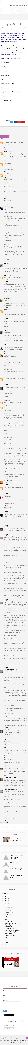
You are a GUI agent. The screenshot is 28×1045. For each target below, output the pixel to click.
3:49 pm (6, 404)
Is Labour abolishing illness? (11, 932)
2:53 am (6, 281)
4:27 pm (6, 478)
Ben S (5, 486)
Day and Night (8, 925)
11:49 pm (6, 198)
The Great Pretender (6, 71)
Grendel (5, 513)
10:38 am (6, 359)
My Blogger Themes (23, 1040)
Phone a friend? (8, 921)
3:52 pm (6, 436)
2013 (5, 896)
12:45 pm (6, 775)
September (8, 912)
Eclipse (5, 309)
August (7, 914)
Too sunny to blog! (9, 928)
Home (14, 827)
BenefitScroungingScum (9, 536)
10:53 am (6, 368)
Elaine (5, 330)
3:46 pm (6, 739)
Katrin (5, 263)
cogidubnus (6, 275)
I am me (3, 79)
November (8, 909)
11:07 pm (6, 171)
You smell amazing (5, 75)
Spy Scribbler (7, 298)
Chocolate (3, 66)
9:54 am (6, 329)
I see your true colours (6, 100)
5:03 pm (6, 815)
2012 (5, 898)
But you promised (5, 87)
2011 (5, 900)
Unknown (6, 140)
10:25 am (6, 351)
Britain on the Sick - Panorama (12, 923)
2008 (5, 905)
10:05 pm (6, 747)
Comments (7, 1028)
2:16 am (6, 274)
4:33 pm (6, 667)
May (6, 919)
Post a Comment (4, 822)
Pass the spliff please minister (12, 930)
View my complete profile (15, 840)
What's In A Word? (14, 862)
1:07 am (6, 243)
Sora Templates (12, 1040)
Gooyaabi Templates (16, 1042)
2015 (5, 893)
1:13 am (6, 261)
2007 (5, 944)
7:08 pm (6, 493)
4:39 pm (6, 727)
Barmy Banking (8, 933)
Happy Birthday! (9, 926)
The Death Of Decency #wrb (17, 869)
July (6, 916)
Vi (4, 495)
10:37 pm (6, 160)
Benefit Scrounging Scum (15, 1038)
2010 (5, 902)
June (6, 917)
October (7, 910)
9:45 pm (6, 525)
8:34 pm (6, 505)
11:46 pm (6, 184)
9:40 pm (6, 149)
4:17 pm (6, 788)
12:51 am (6, 215)
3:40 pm (6, 399)
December (8, 907)
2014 (5, 895)
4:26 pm (6, 599)
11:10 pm (6, 177)
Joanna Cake (7, 480)
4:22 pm (6, 441)
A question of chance (6, 96)
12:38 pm (6, 375)
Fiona (5, 173)
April (6, 937)
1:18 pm (6, 534)
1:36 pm (6, 384)
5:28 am (6, 307)
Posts (6, 1025)
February (7, 940)
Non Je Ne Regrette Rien (10, 777)
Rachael (6, 400)
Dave (5, 386)
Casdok (5, 353)
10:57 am (6, 757)
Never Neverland (5, 62)
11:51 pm (6, 204)
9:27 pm (6, 511)
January (7, 942)
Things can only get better (7, 83)
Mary (5, 346)
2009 (5, 903)
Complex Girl (7, 151)
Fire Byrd (6, 729)
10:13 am (6, 344)
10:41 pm (6, 166)
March (7, 939)
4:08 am (6, 297)
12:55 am (6, 222)
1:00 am (6, 820)
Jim (4, 377)
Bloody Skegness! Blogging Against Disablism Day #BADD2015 (16, 857)
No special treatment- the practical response (12, 92)
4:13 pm (6, 765)
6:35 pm (6, 484)
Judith (5, 766)
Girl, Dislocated (7, 206)
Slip (4, 527)
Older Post (22, 827)
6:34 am (6, 318)
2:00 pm (6, 390)
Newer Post (5, 827)
